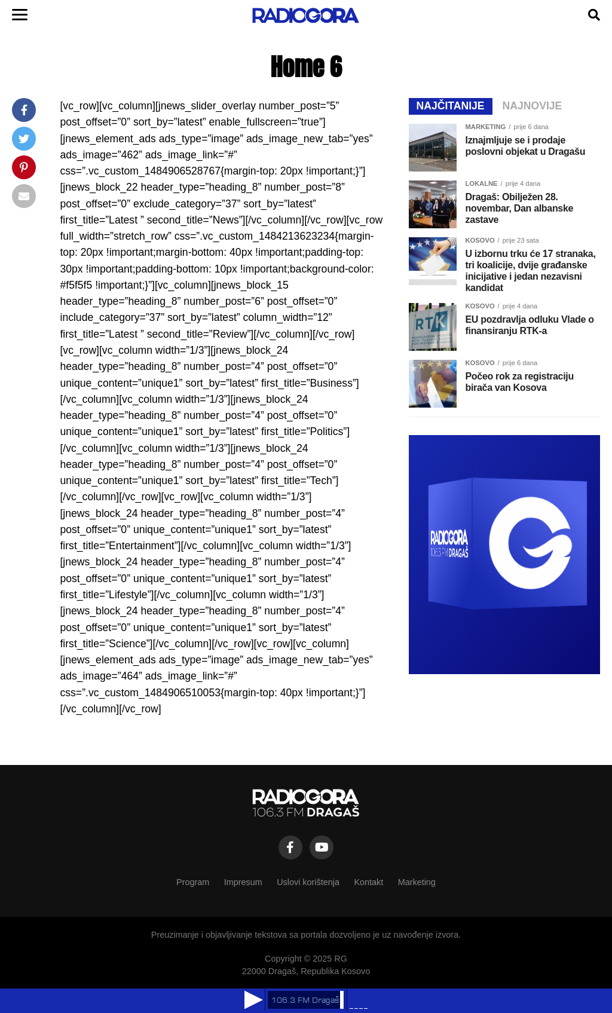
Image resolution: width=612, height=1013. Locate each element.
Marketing (417, 882)
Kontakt (368, 882)
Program (192, 882)
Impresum (243, 882)
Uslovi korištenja (308, 882)
